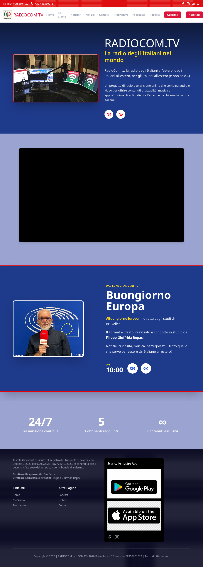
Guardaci (172, 14)
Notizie (90, 14)
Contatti (104, 14)
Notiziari (75, 14)
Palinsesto (138, 14)
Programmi (121, 14)
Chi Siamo (62, 14)
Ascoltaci (194, 14)
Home (50, 14)
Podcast (155, 14)
